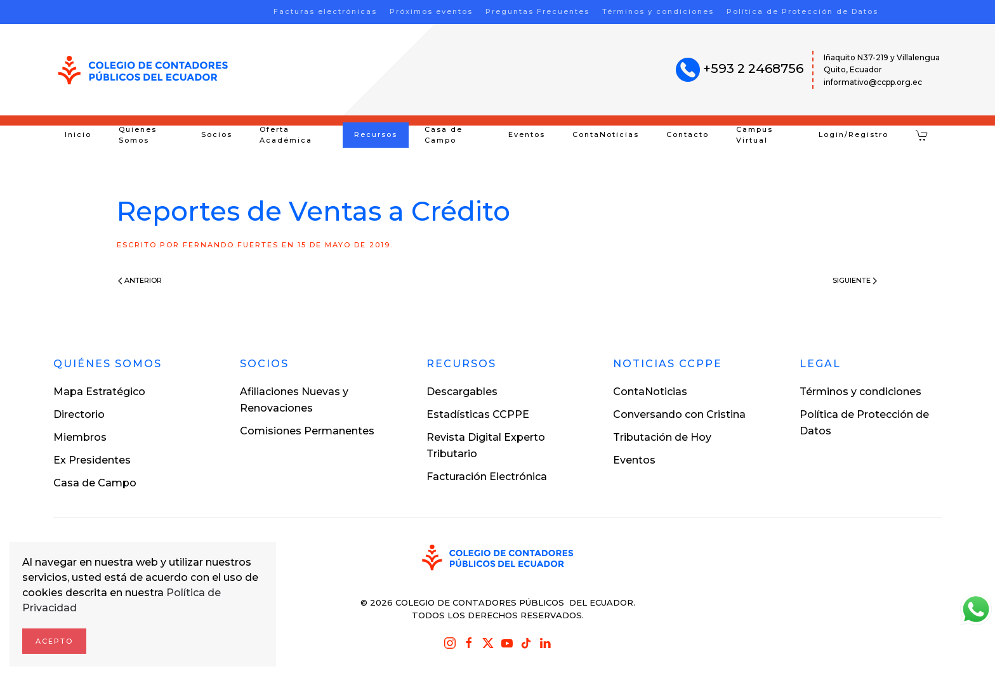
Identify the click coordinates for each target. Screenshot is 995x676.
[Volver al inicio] (143, 70)
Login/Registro (853, 134)
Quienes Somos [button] (138, 135)
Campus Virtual (754, 135)
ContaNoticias (605, 134)
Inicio (78, 134)
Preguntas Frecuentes (537, 11)
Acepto (54, 641)
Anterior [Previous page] (140, 280)
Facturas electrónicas (325, 11)
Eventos (526, 134)
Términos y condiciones (658, 11)
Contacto (687, 134)
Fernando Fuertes (231, 244)
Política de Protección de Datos (802, 11)
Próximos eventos (431, 11)
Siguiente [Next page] (855, 280)
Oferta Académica (286, 135)
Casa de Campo (444, 135)
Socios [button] (216, 134)
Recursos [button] (375, 134)
